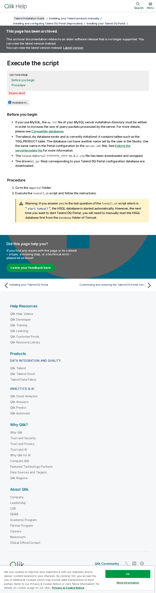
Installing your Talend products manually (74, 18)
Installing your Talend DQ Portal (106, 23)
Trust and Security (23, 438)
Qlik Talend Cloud (22, 373)
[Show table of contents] (8, 18)
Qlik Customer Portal (24, 336)
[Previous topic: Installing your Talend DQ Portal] (40, 285)
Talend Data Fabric (23, 379)
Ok (128, 574)
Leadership (18, 502)
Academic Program (23, 519)
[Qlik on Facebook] (142, 563)
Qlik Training (18, 325)
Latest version (73, 48)
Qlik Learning (19, 330)
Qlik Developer (20, 319)
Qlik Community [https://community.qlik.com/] (107, 563)
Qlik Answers (19, 401)
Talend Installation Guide (29, 18)
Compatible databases (47, 131)
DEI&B (14, 514)
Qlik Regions (19, 477)
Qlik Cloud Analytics (24, 396)
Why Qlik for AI (20, 455)
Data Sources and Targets (28, 472)
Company (17, 497)
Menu (150, 7)
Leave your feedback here (31, 267)
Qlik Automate (20, 413)
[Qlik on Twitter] (127, 563)
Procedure (19, 85)
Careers (15, 531)
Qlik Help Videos (22, 313)
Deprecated (17, 93)
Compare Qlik (19, 460)
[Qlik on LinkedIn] (134, 563)
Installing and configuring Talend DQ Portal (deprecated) (47, 23)
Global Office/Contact (25, 542)
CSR (13, 508)
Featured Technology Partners (31, 466)
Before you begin (23, 80)
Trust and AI (18, 449)
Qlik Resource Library (25, 342)
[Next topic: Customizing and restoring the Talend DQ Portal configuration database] (116, 285)
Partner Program (21, 525)
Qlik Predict (18, 407)
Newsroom (18, 536)
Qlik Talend (18, 368)
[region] (77, 579)
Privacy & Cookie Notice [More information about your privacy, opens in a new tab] (68, 587)
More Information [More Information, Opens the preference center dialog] (128, 582)
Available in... (20, 102)
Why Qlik (16, 432)
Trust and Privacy (22, 443)
